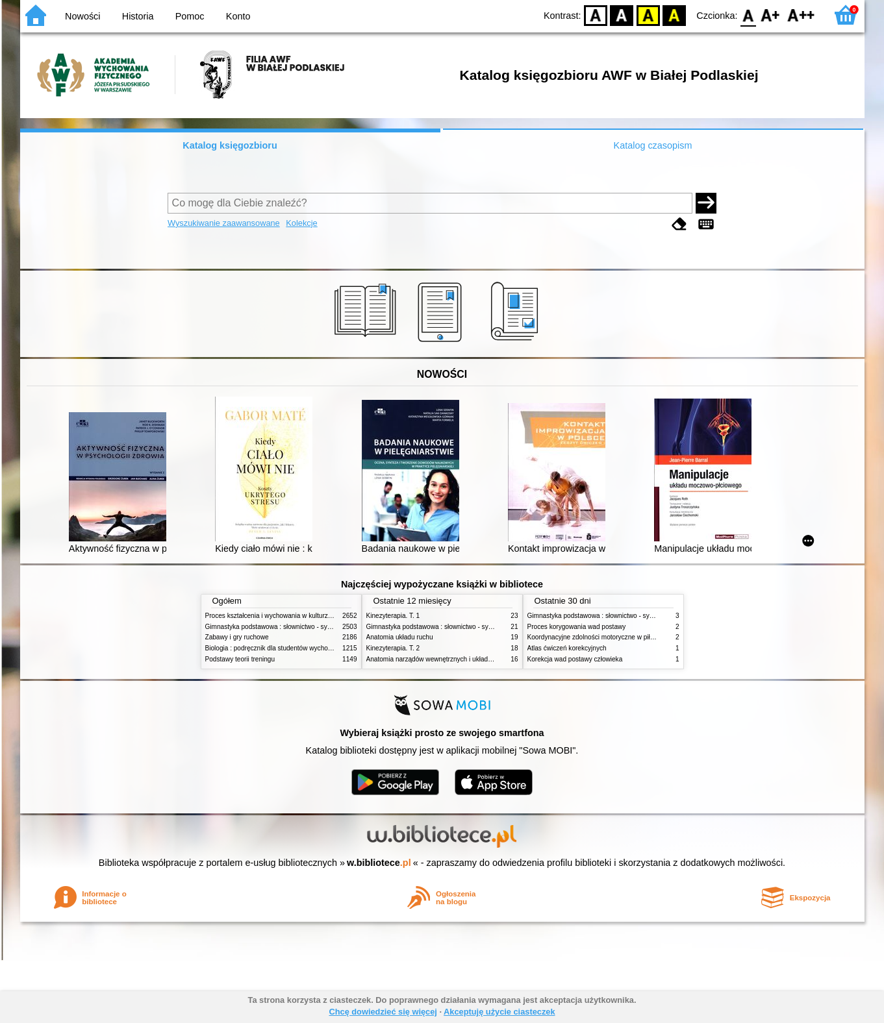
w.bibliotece (379, 862)
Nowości (82, 16)
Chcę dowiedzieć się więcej (382, 1012)
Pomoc (190, 16)
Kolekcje (301, 223)
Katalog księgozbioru (230, 145)
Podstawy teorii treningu (240, 659)
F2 (801, 14)
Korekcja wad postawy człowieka (575, 659)
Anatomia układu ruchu (399, 637)
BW (622, 14)
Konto (238, 16)
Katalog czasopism (653, 145)
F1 (770, 14)
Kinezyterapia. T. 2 (393, 648)
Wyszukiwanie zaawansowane (224, 223)
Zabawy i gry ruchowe (237, 637)
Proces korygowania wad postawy (576, 626)
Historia (138, 16)
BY (674, 14)
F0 (748, 14)
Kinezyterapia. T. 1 (393, 615)
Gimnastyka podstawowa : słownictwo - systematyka (281, 626)
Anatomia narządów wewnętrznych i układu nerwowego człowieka (461, 659)
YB (648, 14)
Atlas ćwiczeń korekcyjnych (567, 648)
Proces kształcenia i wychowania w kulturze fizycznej (282, 615)
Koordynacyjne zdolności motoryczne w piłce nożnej (602, 637)
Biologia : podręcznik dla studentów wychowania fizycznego (291, 648)
